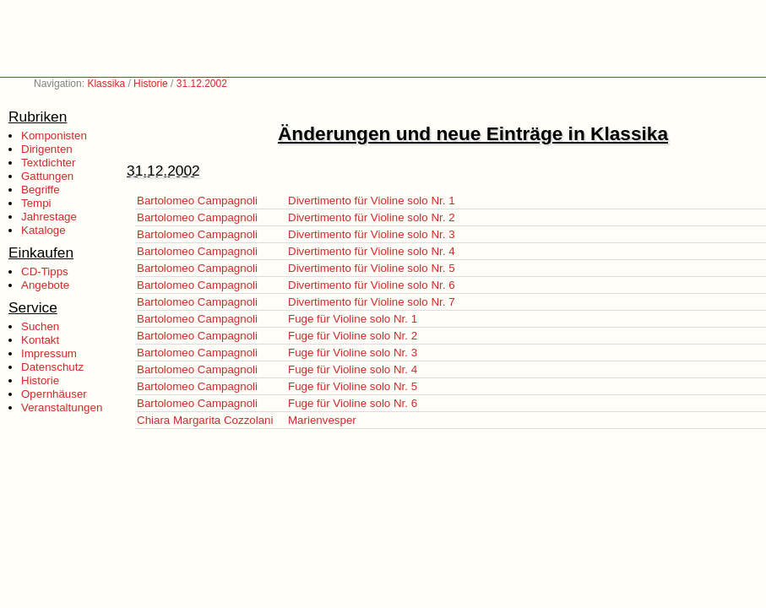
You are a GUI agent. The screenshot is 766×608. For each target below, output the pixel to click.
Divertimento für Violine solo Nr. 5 (371, 268)
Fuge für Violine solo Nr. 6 (352, 403)
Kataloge (43, 230)
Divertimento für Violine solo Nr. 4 (371, 251)
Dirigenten (47, 149)
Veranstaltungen (61, 407)
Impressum (49, 353)
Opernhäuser (54, 394)
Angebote (45, 285)
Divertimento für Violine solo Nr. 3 (371, 234)
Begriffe (40, 189)
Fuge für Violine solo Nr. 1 (352, 318)
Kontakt (40, 340)
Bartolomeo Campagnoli (197, 200)
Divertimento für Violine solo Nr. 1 (371, 200)
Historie (150, 84)
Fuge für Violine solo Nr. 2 (352, 335)
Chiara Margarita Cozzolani (205, 420)
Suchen (40, 326)
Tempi (36, 203)
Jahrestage (49, 216)
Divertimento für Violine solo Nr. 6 (371, 285)
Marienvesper (322, 420)
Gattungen (47, 176)
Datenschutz (52, 367)
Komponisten (54, 135)
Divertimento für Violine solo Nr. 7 (371, 302)
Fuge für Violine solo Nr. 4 (352, 369)
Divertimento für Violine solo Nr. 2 (371, 217)
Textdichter (48, 162)
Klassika (106, 84)
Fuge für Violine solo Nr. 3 (352, 352)
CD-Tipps (44, 271)
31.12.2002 (202, 84)
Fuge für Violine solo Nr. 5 (352, 386)
